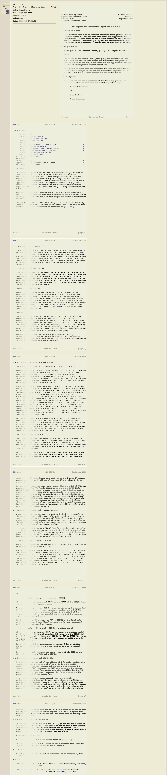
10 (82, 182)
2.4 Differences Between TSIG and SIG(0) (35, 160)
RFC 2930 (134, 211)
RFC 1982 (99, 460)
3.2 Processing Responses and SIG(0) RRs (35, 166)
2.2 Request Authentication (29, 155)
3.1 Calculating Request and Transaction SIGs (38, 164)
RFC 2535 (21, 193)
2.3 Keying (21, 157)
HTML (25, 15)
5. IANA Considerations (27, 173)
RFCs (6, 9)
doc (4, 7)
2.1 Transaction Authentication (31, 153)
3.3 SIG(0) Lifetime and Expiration (33, 169)
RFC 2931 (7, 12)
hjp (3, 4)
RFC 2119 (68, 229)
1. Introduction (23, 148)
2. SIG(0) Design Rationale (29, 151)
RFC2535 (22, 18)
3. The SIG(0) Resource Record (30, 162)
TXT (20, 15)
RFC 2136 (108, 211)
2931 (21, 4)
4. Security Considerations (29, 171)
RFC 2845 (42, 206)
